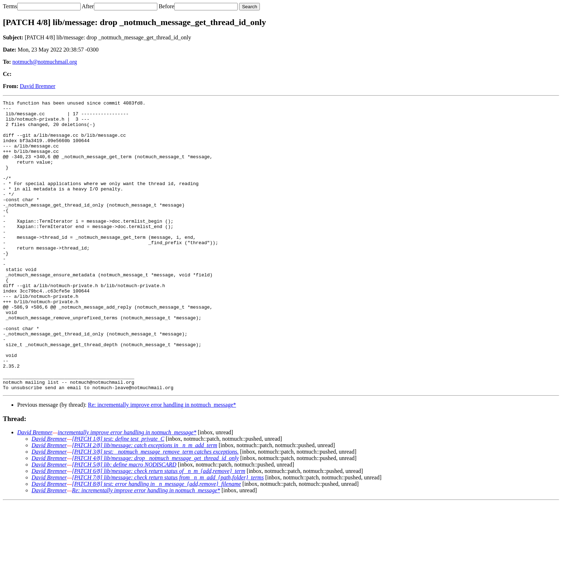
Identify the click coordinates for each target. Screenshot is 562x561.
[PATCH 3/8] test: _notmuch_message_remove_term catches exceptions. (155, 510)
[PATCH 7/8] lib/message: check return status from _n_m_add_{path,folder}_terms (168, 535)
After (88, 6)
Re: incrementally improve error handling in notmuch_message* (162, 463)
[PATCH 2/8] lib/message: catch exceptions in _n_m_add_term (144, 503)
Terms (10, 6)
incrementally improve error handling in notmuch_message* (127, 490)
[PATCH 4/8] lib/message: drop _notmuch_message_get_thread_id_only (155, 516)
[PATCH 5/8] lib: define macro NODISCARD (124, 522)
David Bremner (37, 86)
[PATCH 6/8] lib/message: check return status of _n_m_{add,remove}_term (159, 529)
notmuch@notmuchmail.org (45, 62)
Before (167, 6)
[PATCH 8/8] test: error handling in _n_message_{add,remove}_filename (156, 542)
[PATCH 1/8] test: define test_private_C (118, 497)
